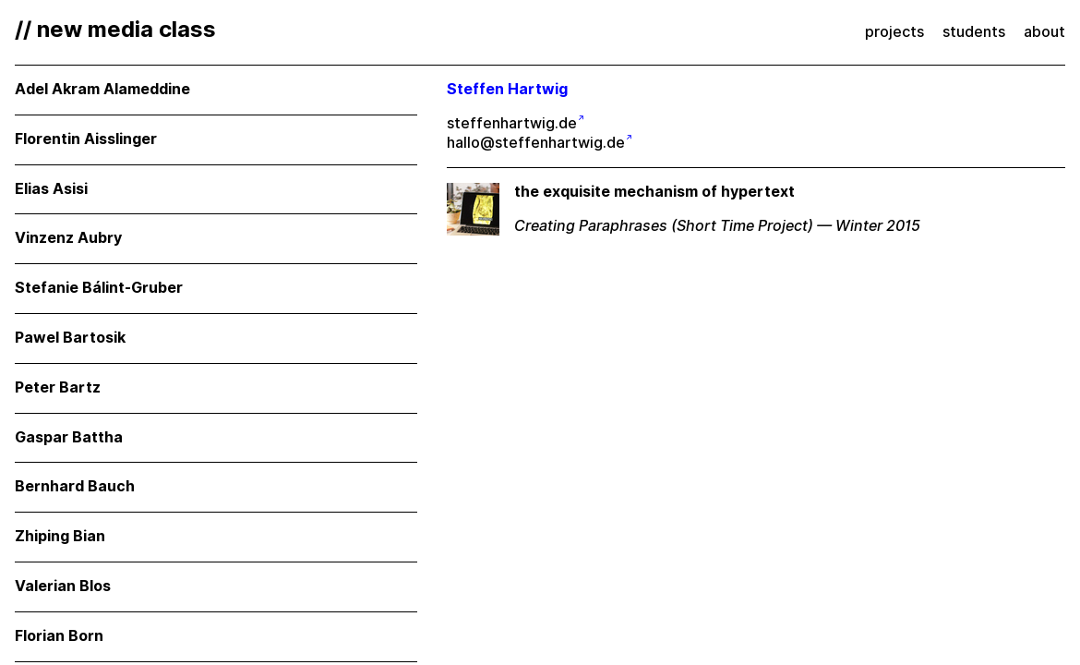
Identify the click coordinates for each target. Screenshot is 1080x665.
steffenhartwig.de (512, 123)
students (973, 32)
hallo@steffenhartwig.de (536, 142)
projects (894, 32)
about (1044, 32)
